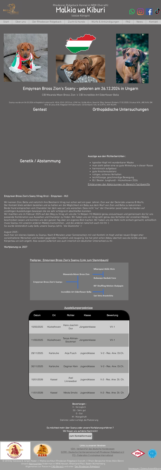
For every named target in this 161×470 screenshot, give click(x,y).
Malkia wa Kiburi (80, 9)
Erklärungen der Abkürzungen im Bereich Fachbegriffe (119, 184)
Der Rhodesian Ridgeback (87, 466)
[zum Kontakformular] (80, 436)
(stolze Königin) (80, 15)
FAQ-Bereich (57, 466)
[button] (76, 22)
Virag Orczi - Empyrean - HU (52, 196)
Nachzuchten (35, 463)
